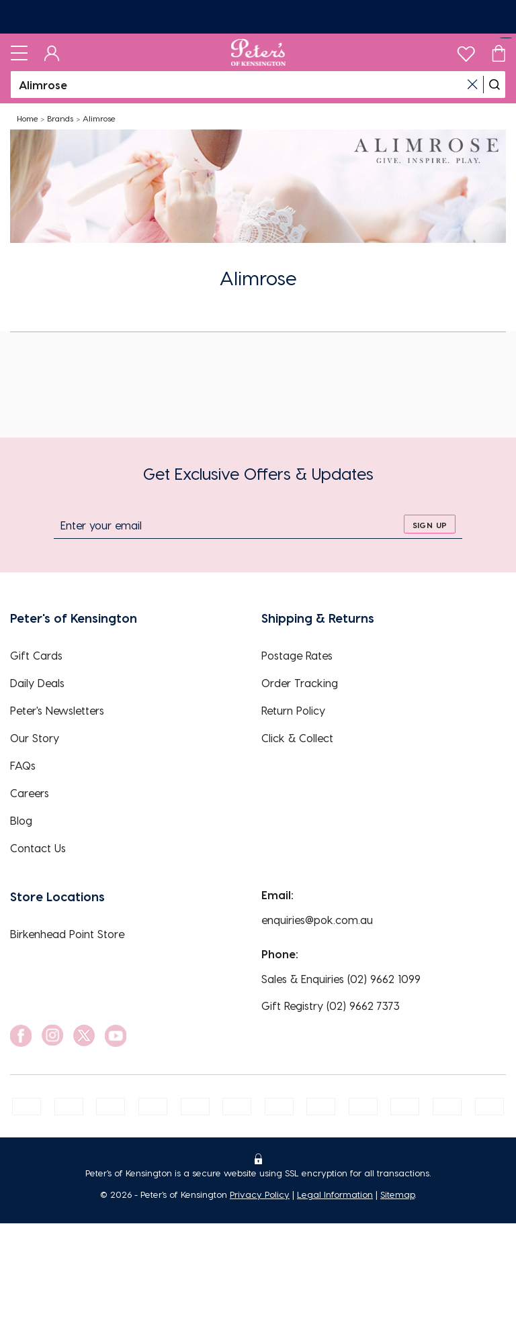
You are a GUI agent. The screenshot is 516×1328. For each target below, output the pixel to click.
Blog (21, 820)
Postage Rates (297, 655)
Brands (60, 118)
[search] (494, 84)
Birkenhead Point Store (67, 933)
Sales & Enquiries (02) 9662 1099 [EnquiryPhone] (341, 978)
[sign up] (430, 524)
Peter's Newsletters (57, 710)
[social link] (21, 1036)
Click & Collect (297, 737)
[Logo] (258, 52)
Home (27, 118)
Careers (29, 792)
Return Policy (293, 710)
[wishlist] (466, 50)
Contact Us (38, 847)
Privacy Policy (260, 1194)
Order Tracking (299, 682)
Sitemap (397, 1194)
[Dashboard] (52, 52)
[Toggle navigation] (19, 52)
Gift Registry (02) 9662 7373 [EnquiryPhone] (330, 1005)
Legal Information (335, 1194)
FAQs (23, 765)
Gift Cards (36, 655)
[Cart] (498, 52)
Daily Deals (37, 682)
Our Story (34, 737)
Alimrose (99, 118)
